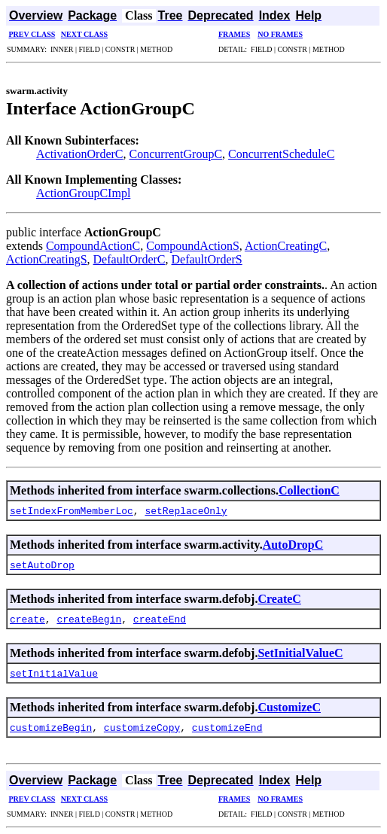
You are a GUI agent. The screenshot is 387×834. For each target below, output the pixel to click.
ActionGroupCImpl (83, 193)
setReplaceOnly (186, 510)
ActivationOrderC (79, 154)
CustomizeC (289, 707)
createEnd (159, 619)
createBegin (88, 619)
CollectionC (309, 490)
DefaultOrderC (129, 259)
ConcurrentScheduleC (281, 154)
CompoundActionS (192, 245)
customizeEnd (227, 727)
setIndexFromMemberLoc (71, 510)
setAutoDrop (42, 564)
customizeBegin (51, 727)
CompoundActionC (93, 245)
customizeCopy (142, 727)
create (27, 619)
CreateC (278, 598)
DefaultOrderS (207, 259)
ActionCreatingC (286, 245)
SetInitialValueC (300, 653)
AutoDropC (293, 544)
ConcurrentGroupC (176, 154)
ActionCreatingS (46, 259)
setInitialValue (54, 673)
